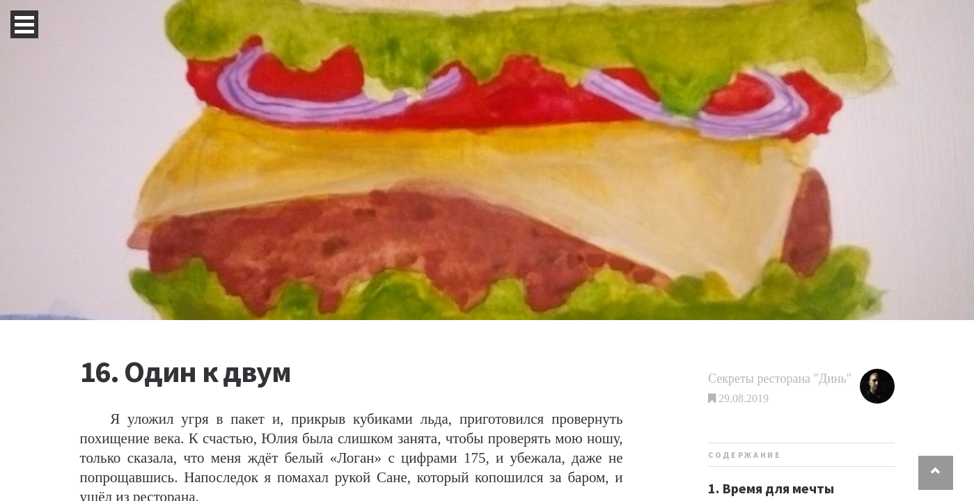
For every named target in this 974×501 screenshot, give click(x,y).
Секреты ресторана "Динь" (779, 378)
